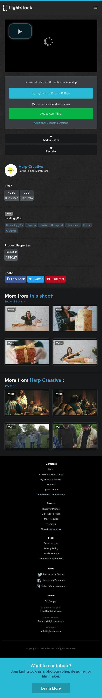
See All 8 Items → (15, 302)
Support (51, 484)
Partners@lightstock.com (51, 621)
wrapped (57, 225)
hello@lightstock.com (51, 631)
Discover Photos (51, 508)
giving (31, 225)
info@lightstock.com (51, 611)
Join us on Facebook (54, 580)
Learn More (51, 688)
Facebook (15, 279)
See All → (11, 386)
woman (11, 230)
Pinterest (55, 279)
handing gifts (14, 225)
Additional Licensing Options (51, 123)
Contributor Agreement (51, 558)
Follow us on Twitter (53, 574)
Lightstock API (51, 489)
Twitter (36, 279)
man (87, 225)
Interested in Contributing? (51, 494)
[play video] (20, 31)
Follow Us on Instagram (53, 586)
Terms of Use (51, 543)
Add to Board (51, 138)
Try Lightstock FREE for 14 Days (51, 93)
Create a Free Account (51, 474)
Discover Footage (51, 513)
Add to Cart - (51, 114)
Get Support (51, 601)
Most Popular (51, 518)
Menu (96, 8)
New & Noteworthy (51, 529)
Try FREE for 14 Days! (51, 479)
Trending (51, 524)
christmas (73, 225)
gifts (43, 225)
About (51, 469)
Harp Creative (31, 166)
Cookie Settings (51, 553)
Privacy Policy (51, 548)
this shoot (41, 296)
